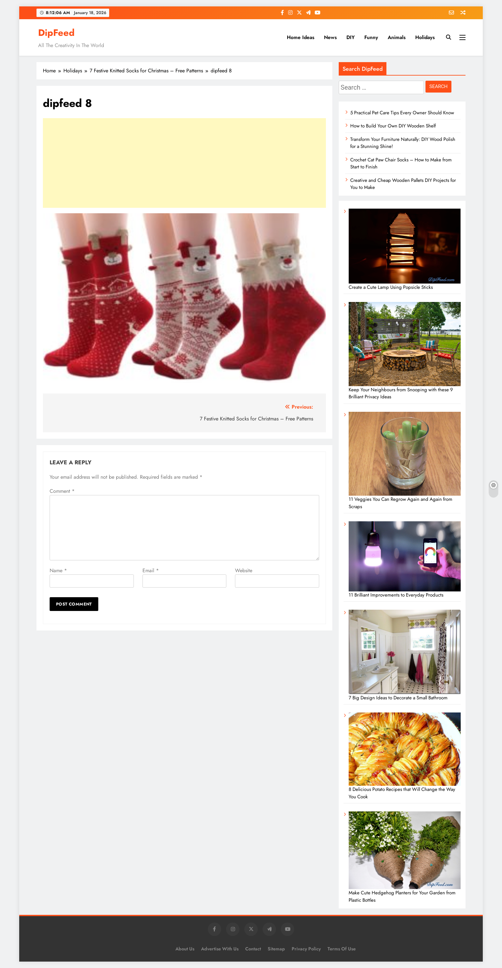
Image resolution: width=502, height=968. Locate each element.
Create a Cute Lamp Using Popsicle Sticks (391, 287)
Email (150, 570)
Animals (397, 37)
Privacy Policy (306, 949)
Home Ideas (300, 37)
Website (243, 570)
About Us (184, 949)
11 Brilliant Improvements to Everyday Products (396, 594)
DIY (350, 37)
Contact (253, 949)
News (330, 37)
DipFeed (56, 32)
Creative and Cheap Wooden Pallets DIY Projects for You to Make (403, 184)
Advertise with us (220, 949)
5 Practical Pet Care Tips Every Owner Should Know (402, 112)
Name (58, 570)
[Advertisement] (184, 163)
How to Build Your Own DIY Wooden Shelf (393, 125)
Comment (62, 491)
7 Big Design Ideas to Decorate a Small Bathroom (398, 697)
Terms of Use (342, 949)
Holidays (425, 37)
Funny (371, 37)
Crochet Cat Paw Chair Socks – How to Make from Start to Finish (401, 163)
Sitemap (276, 949)
